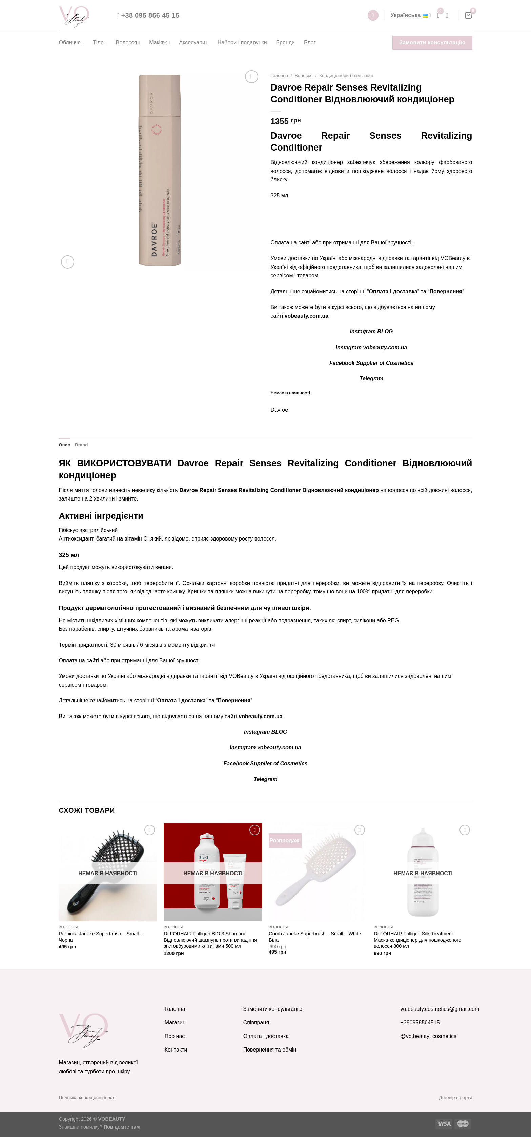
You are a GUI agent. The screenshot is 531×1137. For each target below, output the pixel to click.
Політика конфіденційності (87, 1097)
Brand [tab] (81, 444)
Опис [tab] (64, 444)
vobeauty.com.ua (307, 316)
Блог (310, 42)
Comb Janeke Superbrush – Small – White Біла (315, 937)
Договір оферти (455, 1097)
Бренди (285, 42)
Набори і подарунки (242, 42)
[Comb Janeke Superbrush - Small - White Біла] (318, 872)
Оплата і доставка (393, 291)
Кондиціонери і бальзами (346, 75)
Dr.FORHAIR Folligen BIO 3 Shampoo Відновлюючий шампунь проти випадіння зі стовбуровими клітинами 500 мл (210, 940)
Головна (279, 75)
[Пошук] (373, 15)
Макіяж (159, 42)
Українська (410, 15)
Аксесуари (193, 42)
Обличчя (71, 42)
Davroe (279, 410)
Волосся (128, 42)
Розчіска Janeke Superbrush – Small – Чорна (101, 937)
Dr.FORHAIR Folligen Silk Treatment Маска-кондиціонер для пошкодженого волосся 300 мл (417, 940)
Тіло (100, 42)
